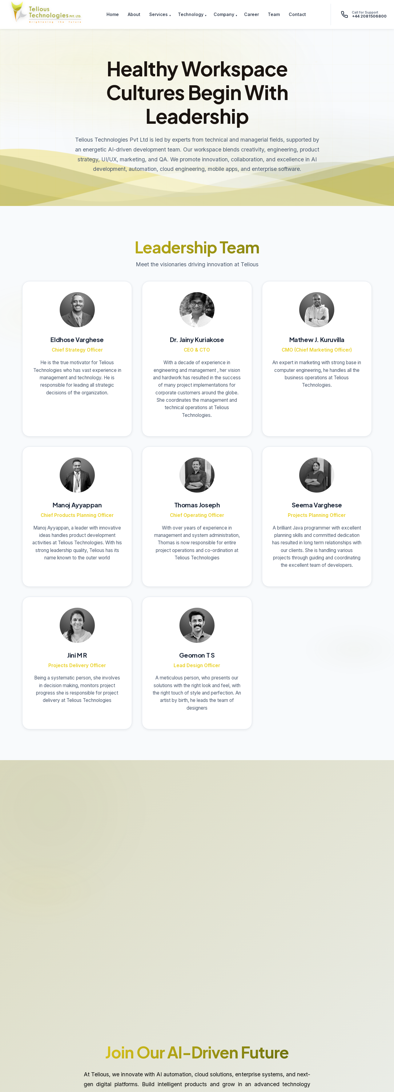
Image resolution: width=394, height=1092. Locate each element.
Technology (190, 14)
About (134, 14)
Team (274, 14)
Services (158, 14)
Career (251, 14)
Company (224, 14)
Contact (297, 14)
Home (113, 14)
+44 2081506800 (369, 16)
